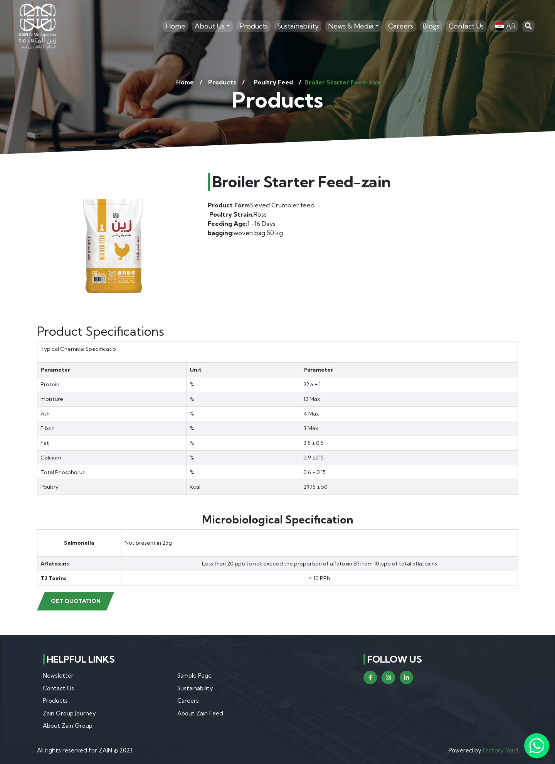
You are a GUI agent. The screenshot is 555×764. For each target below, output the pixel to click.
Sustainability (298, 26)
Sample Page (194, 675)
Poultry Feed (273, 82)
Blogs (430, 26)
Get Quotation (76, 600)
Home (175, 26)
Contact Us (466, 26)
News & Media (350, 26)
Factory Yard (500, 750)
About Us (209, 26)
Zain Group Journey (69, 713)
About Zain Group (67, 725)
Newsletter (58, 675)
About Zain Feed (200, 713)
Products (253, 26)
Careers (400, 26)
